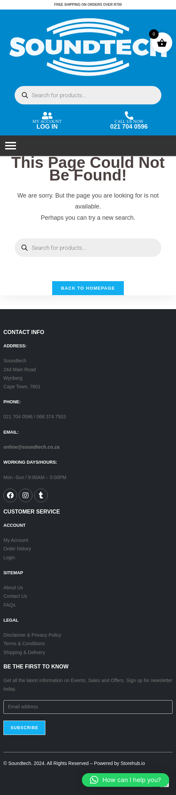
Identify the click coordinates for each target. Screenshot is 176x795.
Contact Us (15, 596)
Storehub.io (132, 763)
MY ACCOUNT (47, 120)
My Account (15, 540)
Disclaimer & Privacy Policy (32, 635)
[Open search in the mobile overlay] (88, 95)
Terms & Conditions (24, 643)
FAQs (9, 605)
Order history (17, 548)
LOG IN (47, 126)
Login (9, 557)
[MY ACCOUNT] (47, 115)
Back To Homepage (88, 288)
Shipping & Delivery (24, 652)
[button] (125, 780)
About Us (13, 587)
